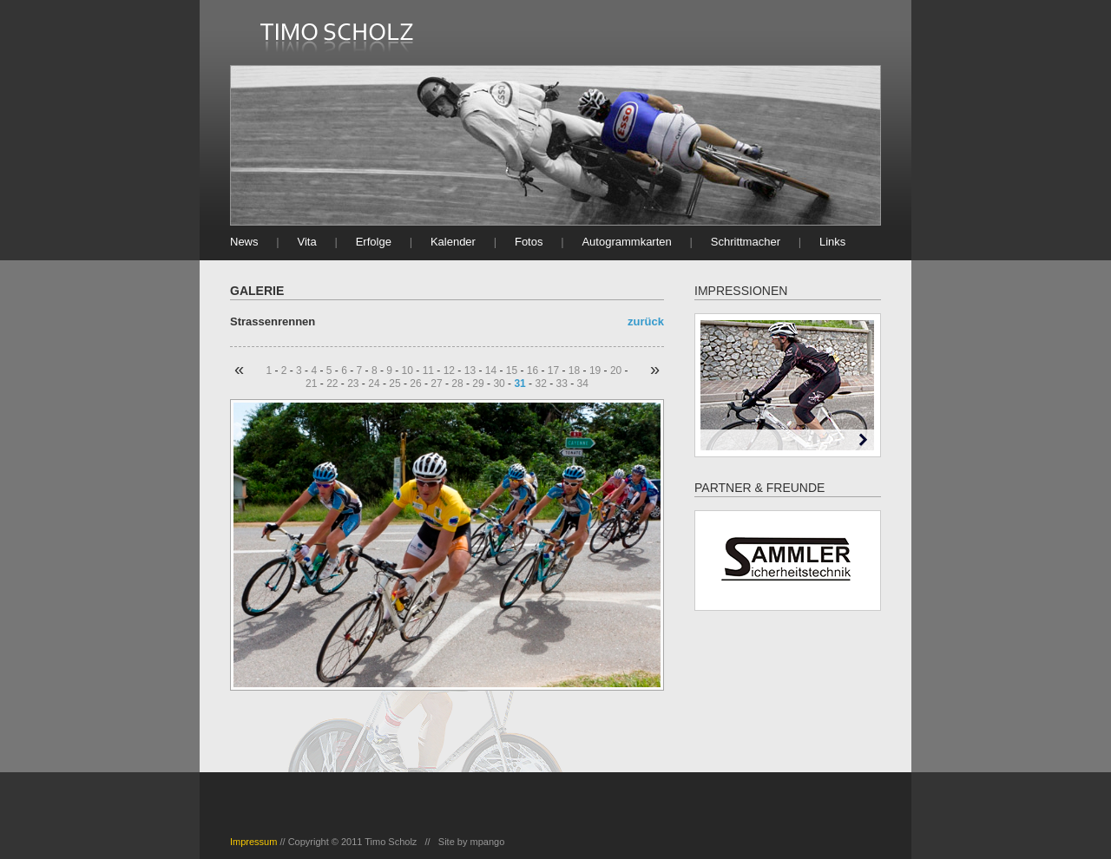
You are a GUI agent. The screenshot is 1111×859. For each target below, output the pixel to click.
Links (832, 241)
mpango (487, 841)
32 (540, 383)
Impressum (253, 841)
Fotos (529, 241)
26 (415, 383)
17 (553, 370)
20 (615, 370)
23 (352, 383)
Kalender (453, 241)
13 (470, 370)
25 (394, 383)
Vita (307, 241)
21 (311, 383)
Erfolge (373, 241)
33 (561, 383)
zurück (646, 321)
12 (449, 370)
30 (498, 383)
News (244, 241)
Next (863, 439)
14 (490, 370)
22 (332, 383)
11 (428, 370)
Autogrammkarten (626, 241)
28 (457, 383)
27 (436, 383)
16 (532, 370)
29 (477, 383)
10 (407, 370)
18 (574, 370)
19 (595, 370)
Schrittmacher (745, 241)
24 (373, 383)
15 (511, 370)
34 (582, 383)
